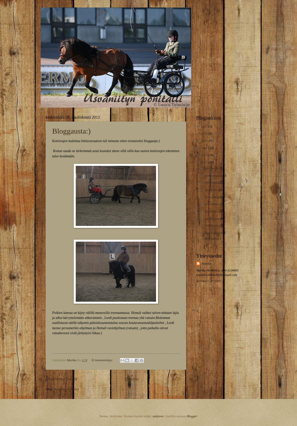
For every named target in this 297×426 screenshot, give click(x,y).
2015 (204, 141)
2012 (204, 162)
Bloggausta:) (71, 131)
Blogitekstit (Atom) (66, 389)
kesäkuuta (212, 211)
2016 (204, 133)
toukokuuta (212, 218)
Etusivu (131, 378)
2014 (204, 148)
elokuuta (211, 197)
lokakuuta (211, 182)
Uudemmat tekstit (62, 378)
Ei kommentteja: (103, 360)
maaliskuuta (213, 233)
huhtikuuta (212, 225)
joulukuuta (212, 168)
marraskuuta (213, 175)
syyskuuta (211, 190)
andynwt (158, 416)
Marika (206, 263)
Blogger (192, 416)
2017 (204, 126)
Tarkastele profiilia (208, 281)
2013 (204, 155)
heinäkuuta (212, 204)
